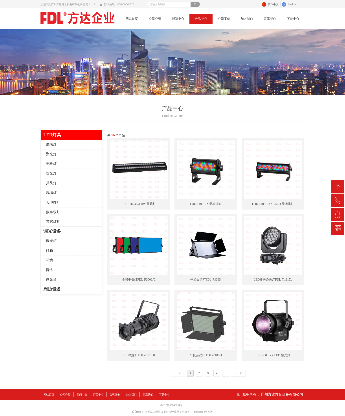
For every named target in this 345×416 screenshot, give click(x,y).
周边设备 (52, 289)
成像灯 (51, 144)
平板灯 (51, 163)
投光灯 (51, 173)
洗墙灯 (51, 193)
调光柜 (51, 241)
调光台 (51, 279)
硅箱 (49, 250)
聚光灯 (51, 154)
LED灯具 (52, 134)
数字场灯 (53, 212)
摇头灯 (51, 183)
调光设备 (52, 231)
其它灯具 (53, 221)
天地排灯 (53, 202)
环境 (49, 260)
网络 (49, 270)
